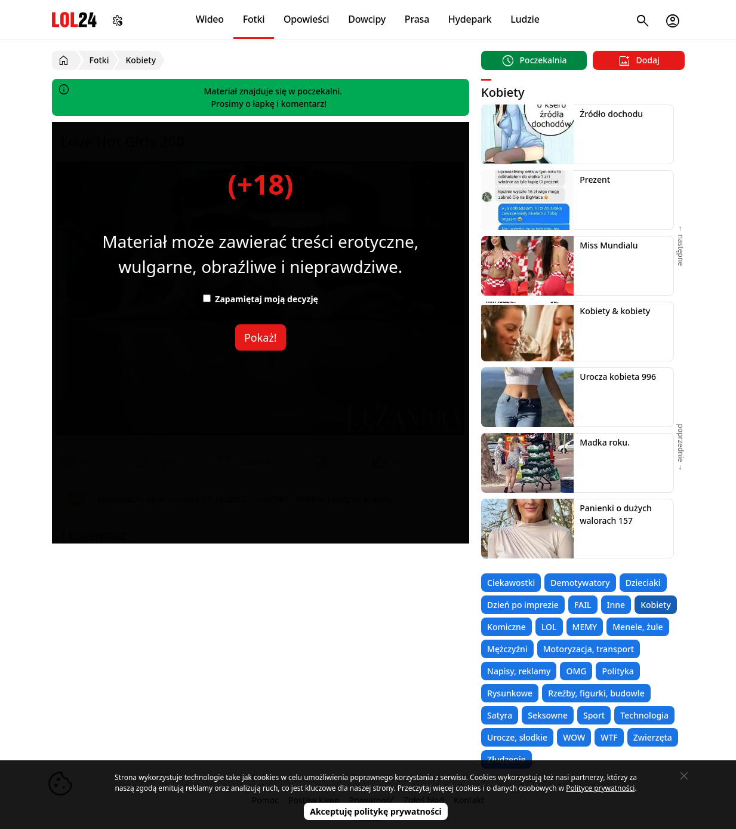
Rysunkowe (509, 693)
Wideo (210, 19)
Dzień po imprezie (523, 604)
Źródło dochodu (611, 113)
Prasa (417, 19)
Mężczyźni (507, 649)
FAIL (583, 604)
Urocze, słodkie (517, 737)
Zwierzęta (652, 737)
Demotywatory (579, 582)
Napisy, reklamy (518, 671)
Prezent (595, 179)
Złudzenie (506, 759)
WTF (608, 737)
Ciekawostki (511, 582)
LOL (549, 627)
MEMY (585, 627)
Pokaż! (260, 337)
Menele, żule (637, 627)
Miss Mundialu (609, 245)
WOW (574, 737)
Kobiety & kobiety (615, 311)
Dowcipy (367, 19)
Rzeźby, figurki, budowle (596, 693)
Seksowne (548, 715)
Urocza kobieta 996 (618, 376)
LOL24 (74, 19)
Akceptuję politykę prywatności (376, 811)
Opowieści (306, 19)
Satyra (499, 715)
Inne (616, 604)
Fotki (254, 19)
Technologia (644, 715)
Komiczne (506, 627)
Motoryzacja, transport (589, 649)
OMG (576, 671)
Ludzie (524, 19)
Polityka (617, 671)
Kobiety (655, 604)
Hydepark (470, 19)
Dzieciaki (643, 582)
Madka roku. (605, 442)
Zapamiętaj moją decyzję (260, 299)
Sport (594, 715)
